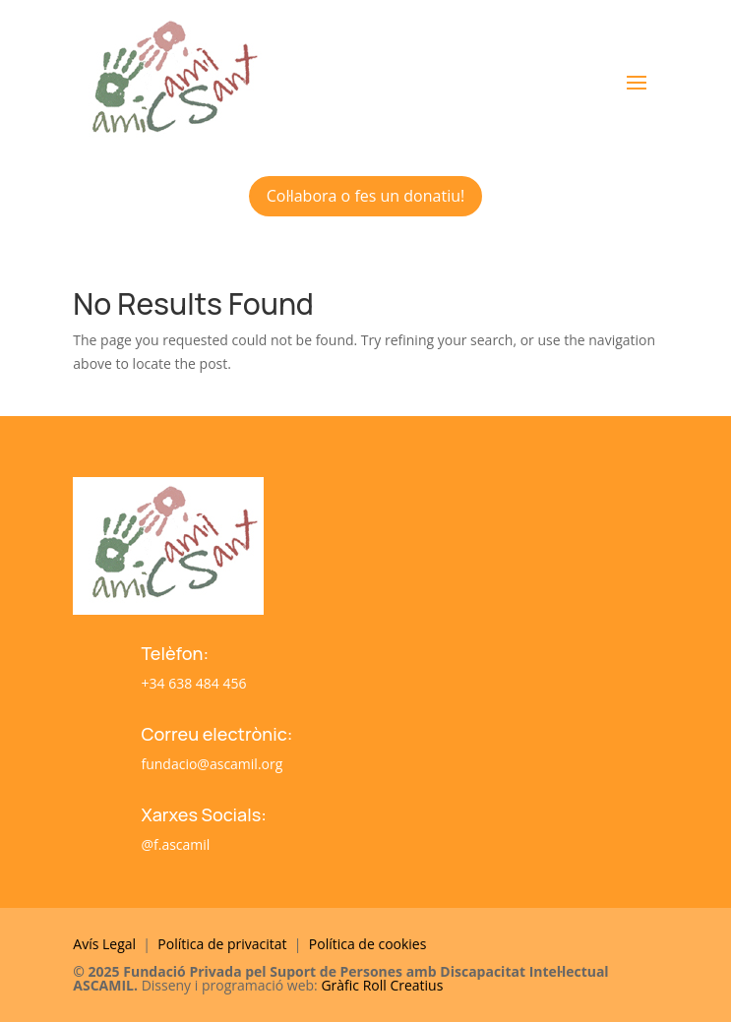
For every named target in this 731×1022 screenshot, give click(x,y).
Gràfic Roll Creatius (382, 985)
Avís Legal (104, 943)
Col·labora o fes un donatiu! (365, 196)
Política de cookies (368, 943)
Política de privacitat (223, 943)
